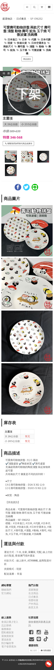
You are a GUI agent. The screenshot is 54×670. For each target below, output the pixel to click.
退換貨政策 (7, 636)
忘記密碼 (6, 625)
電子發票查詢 (8, 646)
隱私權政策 (7, 632)
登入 (15, 621)
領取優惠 (46, 650)
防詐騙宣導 (7, 643)
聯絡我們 (6, 589)
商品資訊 (27, 59)
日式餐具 (21, 18)
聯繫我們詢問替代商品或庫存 (18, 143)
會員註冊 (6, 621)
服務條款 (6, 629)
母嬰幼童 (33, 600)
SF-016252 (36, 18)
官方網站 (6, 593)
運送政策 (6, 639)
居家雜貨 (33, 589)
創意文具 (33, 607)
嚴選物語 (7, 18)
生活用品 (33, 593)
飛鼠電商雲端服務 (26, 664)
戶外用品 (33, 603)
